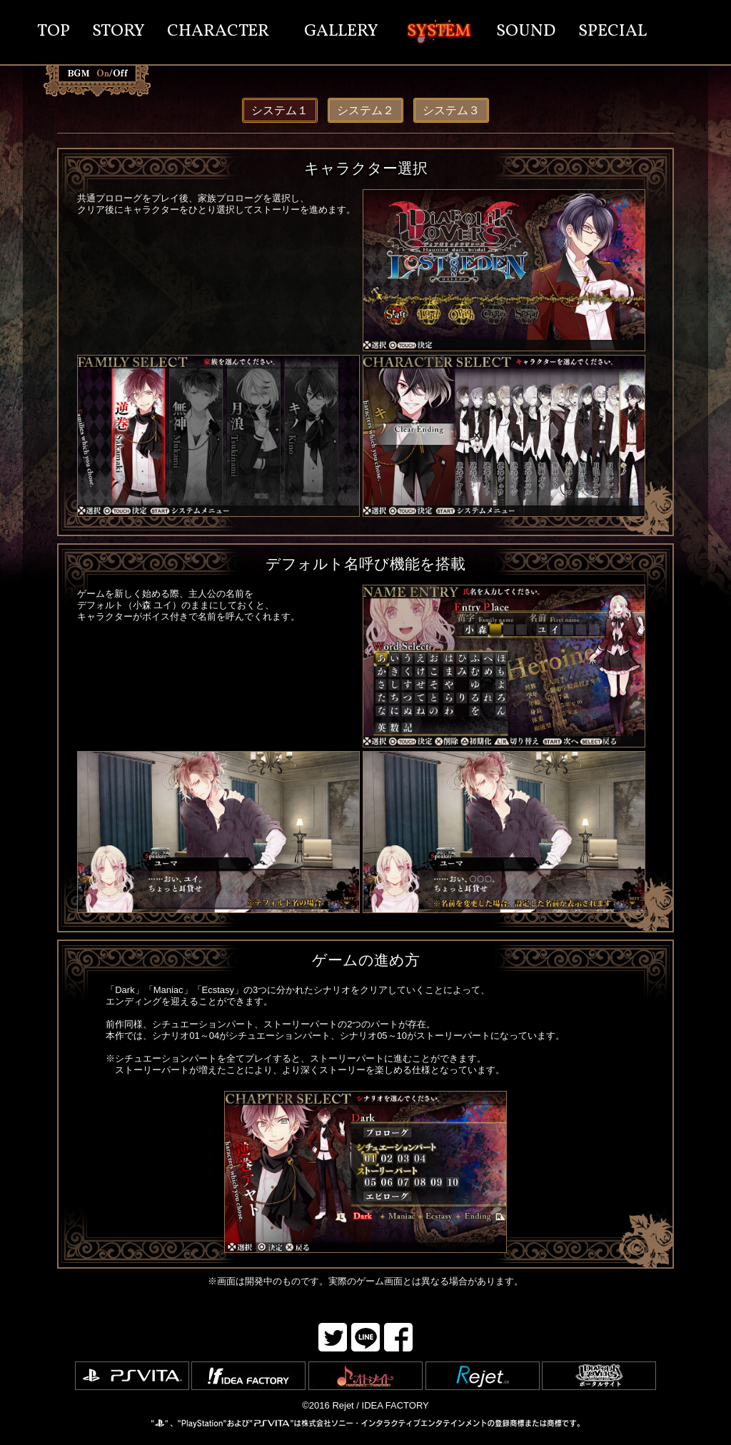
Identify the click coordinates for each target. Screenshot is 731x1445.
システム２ (365, 110)
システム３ (451, 110)
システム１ (279, 110)
